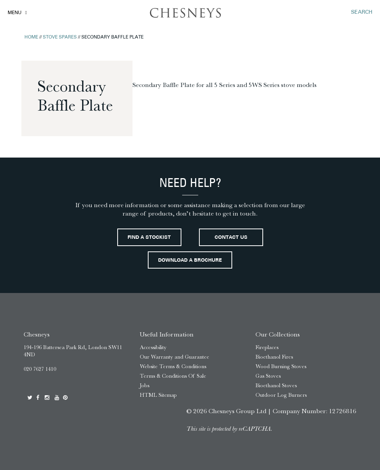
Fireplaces (266, 347)
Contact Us (231, 237)
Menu (14, 13)
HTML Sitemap (158, 395)
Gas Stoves (268, 376)
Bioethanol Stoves (276, 385)
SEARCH (361, 12)
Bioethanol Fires (274, 357)
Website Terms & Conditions (173, 366)
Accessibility (153, 347)
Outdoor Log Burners (281, 395)
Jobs (144, 385)
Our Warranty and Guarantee (174, 357)
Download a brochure (190, 260)
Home (31, 37)
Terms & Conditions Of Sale (173, 376)
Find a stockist (149, 237)
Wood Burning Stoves (280, 366)
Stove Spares (60, 37)
